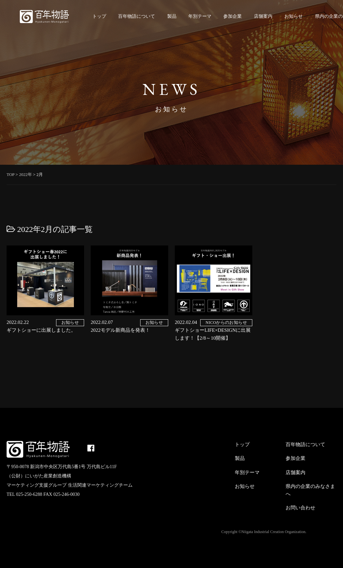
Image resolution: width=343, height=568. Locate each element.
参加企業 (232, 16)
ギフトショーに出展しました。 (41, 330)
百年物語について (136, 16)
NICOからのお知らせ (226, 322)
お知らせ (293, 16)
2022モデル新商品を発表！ (120, 330)
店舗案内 (263, 16)
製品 (171, 16)
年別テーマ (199, 16)
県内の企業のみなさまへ (310, 490)
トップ (99, 16)
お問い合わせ (300, 507)
